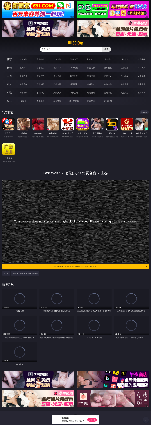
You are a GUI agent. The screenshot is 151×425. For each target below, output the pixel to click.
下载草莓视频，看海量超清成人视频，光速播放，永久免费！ (100, 266)
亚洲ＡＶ (23, 67)
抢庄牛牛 (141, 59)
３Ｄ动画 (74, 67)
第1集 (6, 273)
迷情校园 (91, 92)
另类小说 (108, 92)
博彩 (9, 59)
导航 (9, 100)
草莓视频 (57, 101)
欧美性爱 (74, 76)
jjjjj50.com (75, 43)
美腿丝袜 (91, 84)
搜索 (106, 49)
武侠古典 (74, 92)
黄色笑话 (124, 92)
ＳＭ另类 (141, 67)
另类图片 (141, 84)
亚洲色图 (40, 84)
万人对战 (57, 59)
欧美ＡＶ (57, 67)
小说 (9, 92)
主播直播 (124, 67)
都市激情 (23, 92)
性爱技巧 (141, 92)
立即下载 (92, 420)
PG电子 (23, 59)
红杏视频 (91, 101)
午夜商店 (40, 101)
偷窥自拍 (23, 84)
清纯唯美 (108, 84)
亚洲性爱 (23, 76)
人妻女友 (57, 92)
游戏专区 (74, 59)
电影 (9, 76)
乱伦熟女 (124, 76)
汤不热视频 (74, 101)
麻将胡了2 (91, 59)
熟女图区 (124, 84)
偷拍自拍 (40, 76)
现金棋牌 (124, 59)
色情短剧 (108, 101)
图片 (9, 84)
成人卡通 (57, 76)
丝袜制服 (108, 67)
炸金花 (108, 59)
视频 (9, 67)
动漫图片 (74, 84)
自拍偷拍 (40, 67)
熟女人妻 (91, 67)
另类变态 (141, 76)
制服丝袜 (91, 76)
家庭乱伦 (40, 92)
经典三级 (108, 76)
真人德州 (40, 59)
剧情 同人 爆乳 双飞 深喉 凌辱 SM (25, 273)
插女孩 (23, 101)
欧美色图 (57, 84)
